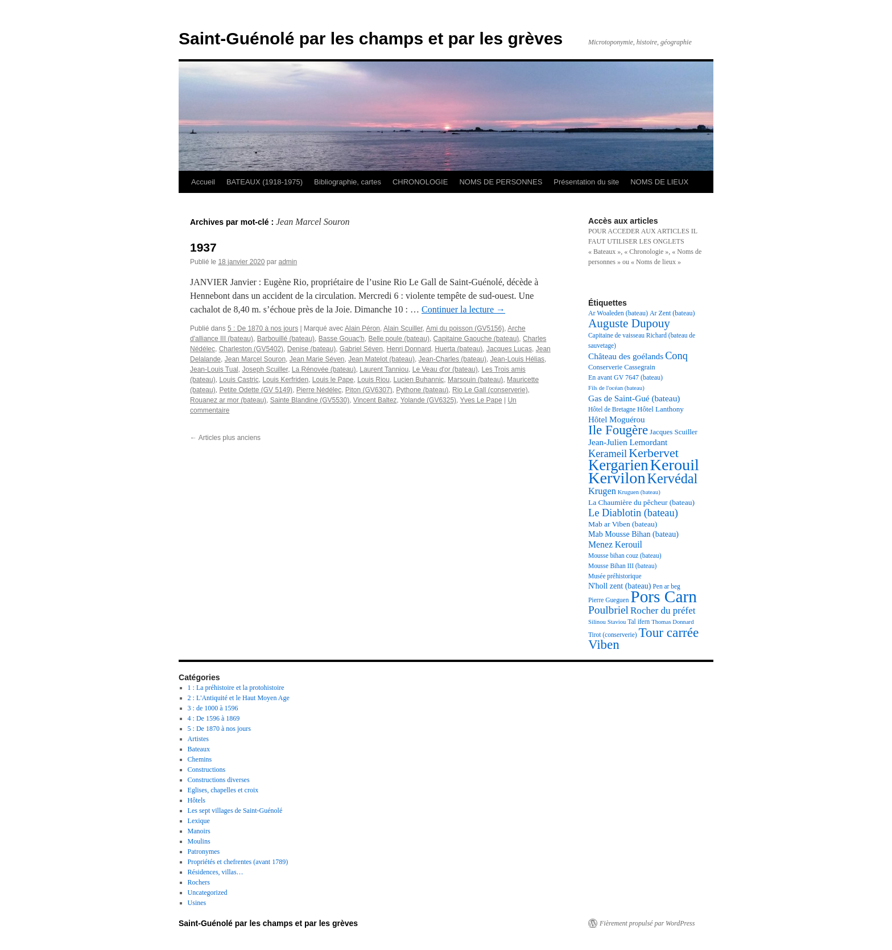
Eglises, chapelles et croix (223, 790)
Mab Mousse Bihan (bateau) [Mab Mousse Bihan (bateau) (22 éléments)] (633, 534)
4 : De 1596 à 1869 (214, 718)
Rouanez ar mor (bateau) (228, 400)
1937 (203, 247)
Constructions (207, 770)
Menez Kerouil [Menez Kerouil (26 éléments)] (615, 544)
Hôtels (196, 800)
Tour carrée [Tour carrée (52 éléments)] (669, 632)
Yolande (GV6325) (428, 400)
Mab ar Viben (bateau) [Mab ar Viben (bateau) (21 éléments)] (622, 524)
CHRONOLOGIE (420, 182)
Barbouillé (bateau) (286, 339)
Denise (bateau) (311, 349)
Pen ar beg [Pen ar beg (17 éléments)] (666, 586)
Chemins (200, 759)
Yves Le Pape (481, 400)
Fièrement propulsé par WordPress (647, 923)
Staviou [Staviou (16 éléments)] (617, 622)
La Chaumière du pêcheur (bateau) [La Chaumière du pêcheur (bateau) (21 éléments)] (641, 502)
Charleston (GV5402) (251, 349)
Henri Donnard (409, 349)
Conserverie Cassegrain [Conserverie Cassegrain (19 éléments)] (621, 367)
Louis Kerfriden (285, 380)
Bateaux (199, 749)
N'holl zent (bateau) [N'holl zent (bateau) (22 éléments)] (619, 586)
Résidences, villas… (215, 872)
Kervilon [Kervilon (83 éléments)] (617, 478)
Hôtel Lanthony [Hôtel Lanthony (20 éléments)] (660, 409)
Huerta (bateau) (458, 349)
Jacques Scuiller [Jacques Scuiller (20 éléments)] (673, 431)
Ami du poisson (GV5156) (465, 328)
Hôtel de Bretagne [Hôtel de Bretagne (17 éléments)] (611, 409)
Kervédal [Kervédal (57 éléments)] (672, 478)
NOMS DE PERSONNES (500, 182)
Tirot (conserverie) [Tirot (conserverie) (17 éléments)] (612, 634)
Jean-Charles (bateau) (452, 359)
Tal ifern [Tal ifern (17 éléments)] (638, 621)
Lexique (199, 821)
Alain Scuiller (403, 328)
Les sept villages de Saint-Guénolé (235, 811)
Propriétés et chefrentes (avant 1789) (238, 862)
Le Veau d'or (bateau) (445, 369)
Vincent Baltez (375, 400)
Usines (197, 903)
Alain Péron (362, 328)
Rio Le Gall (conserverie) (490, 390)
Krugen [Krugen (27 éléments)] (602, 491)
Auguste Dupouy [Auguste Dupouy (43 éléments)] (629, 323)
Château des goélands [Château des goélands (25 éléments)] (625, 356)
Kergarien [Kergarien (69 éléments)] (618, 465)
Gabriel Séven (361, 349)
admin (287, 262)
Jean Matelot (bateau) (381, 359)
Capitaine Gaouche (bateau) (476, 339)
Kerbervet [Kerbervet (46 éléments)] (654, 453)
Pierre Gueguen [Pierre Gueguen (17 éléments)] (608, 600)
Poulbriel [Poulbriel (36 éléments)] (608, 610)
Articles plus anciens (225, 438)
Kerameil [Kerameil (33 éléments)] (607, 453)
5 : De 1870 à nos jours (263, 328)
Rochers (199, 882)
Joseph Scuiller (265, 369)
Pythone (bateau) (422, 390)
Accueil (203, 182)
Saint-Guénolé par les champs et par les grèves (371, 38)
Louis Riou (373, 380)
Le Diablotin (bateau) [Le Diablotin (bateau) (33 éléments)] (633, 513)
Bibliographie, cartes (347, 182)
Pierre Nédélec (318, 390)
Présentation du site (586, 182)
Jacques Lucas (509, 349)
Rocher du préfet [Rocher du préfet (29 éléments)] (663, 610)
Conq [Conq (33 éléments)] (676, 355)
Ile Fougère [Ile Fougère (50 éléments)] (618, 430)
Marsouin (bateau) (475, 380)
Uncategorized (208, 892)
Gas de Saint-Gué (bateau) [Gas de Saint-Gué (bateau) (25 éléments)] (634, 398)
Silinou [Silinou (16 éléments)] (597, 622)
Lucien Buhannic (419, 380)
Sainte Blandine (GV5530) (309, 400)
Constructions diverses (219, 780)
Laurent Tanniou (384, 369)
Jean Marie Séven (317, 359)
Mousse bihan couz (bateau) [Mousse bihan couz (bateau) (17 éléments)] (624, 555)
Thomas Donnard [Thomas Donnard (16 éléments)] (672, 622)
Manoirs (199, 831)
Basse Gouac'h (342, 339)
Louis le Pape (333, 380)
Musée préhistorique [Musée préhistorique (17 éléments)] (615, 576)
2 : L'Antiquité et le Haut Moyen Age (239, 698)
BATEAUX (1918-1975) (264, 182)
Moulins (199, 841)
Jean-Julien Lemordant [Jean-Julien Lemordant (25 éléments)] (627, 442)
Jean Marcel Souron (255, 359)
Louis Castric (238, 380)
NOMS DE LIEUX (659, 182)
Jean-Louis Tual (214, 369)
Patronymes (204, 852)
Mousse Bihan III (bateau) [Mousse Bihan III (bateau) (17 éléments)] (622, 565)
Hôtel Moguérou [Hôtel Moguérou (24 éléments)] (616, 419)
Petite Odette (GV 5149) (255, 390)
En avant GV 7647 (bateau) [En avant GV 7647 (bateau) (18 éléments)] (625, 377)
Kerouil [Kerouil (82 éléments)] (674, 465)
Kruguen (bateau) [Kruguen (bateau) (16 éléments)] (639, 492)
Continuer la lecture (463, 309)
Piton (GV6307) (369, 390)
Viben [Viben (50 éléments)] (604, 645)
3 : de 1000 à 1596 (213, 708)
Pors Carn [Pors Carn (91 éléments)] (663, 596)
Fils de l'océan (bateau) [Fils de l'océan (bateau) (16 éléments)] (616, 388)
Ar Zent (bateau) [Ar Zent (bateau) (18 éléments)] (672, 313)
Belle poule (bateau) (398, 339)
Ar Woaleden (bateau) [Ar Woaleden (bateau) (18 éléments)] (618, 313)
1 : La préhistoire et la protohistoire (236, 688)
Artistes (198, 739)
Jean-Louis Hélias (517, 359)
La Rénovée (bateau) (324, 369)
